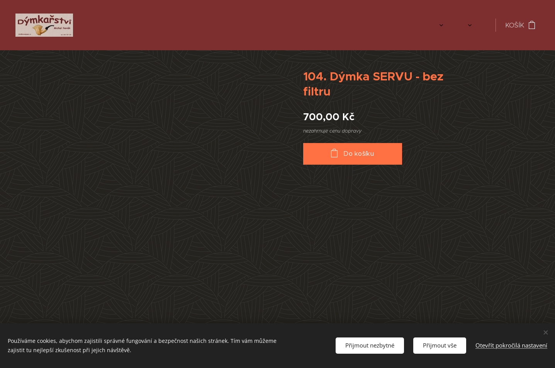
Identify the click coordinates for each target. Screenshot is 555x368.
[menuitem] (414, 25)
